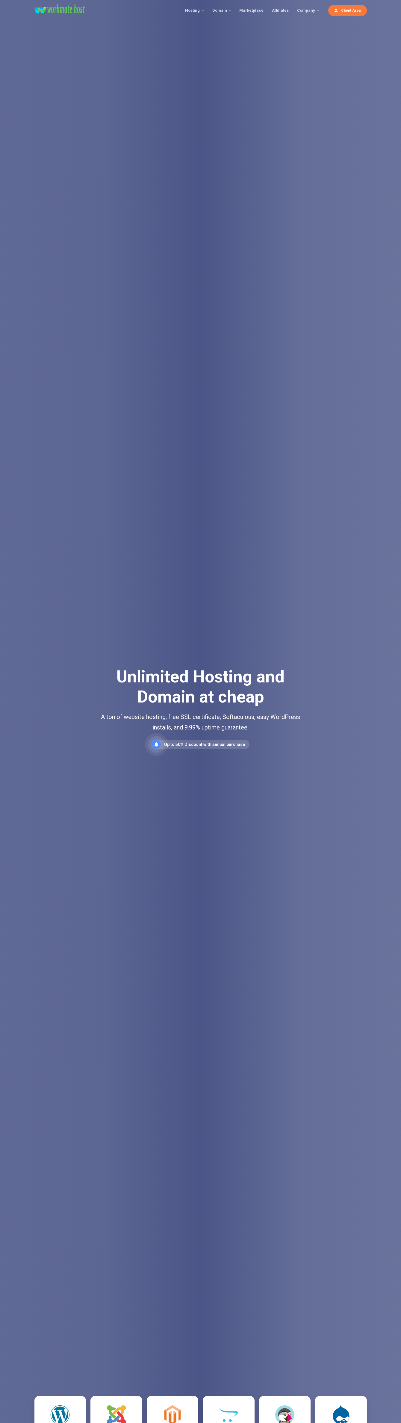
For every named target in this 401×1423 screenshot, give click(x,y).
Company (306, 10)
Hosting (192, 10)
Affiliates (280, 10)
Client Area (348, 10)
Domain (219, 10)
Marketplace (251, 10)
